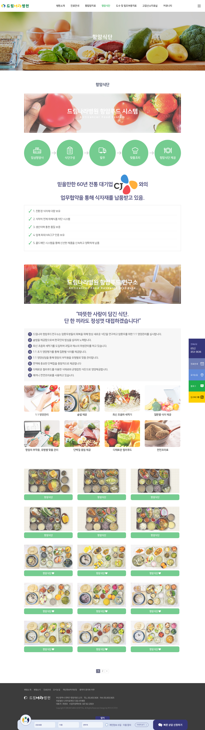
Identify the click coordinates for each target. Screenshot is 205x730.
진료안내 (74, 5)
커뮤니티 (167, 5)
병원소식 (37, 689)
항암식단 (106, 5)
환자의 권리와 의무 (87, 689)
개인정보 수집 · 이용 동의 (120, 725)
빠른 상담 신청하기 (170, 725)
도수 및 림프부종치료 (126, 5)
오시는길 (56, 689)
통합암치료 (90, 5)
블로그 (197, 386)
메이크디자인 (113, 708)
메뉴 (199, 6)
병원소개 (60, 5)
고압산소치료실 (150, 5)
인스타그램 (197, 397)
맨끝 (107, 681)
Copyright (60, 708)
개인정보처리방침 (70, 689)
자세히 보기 (142, 725)
